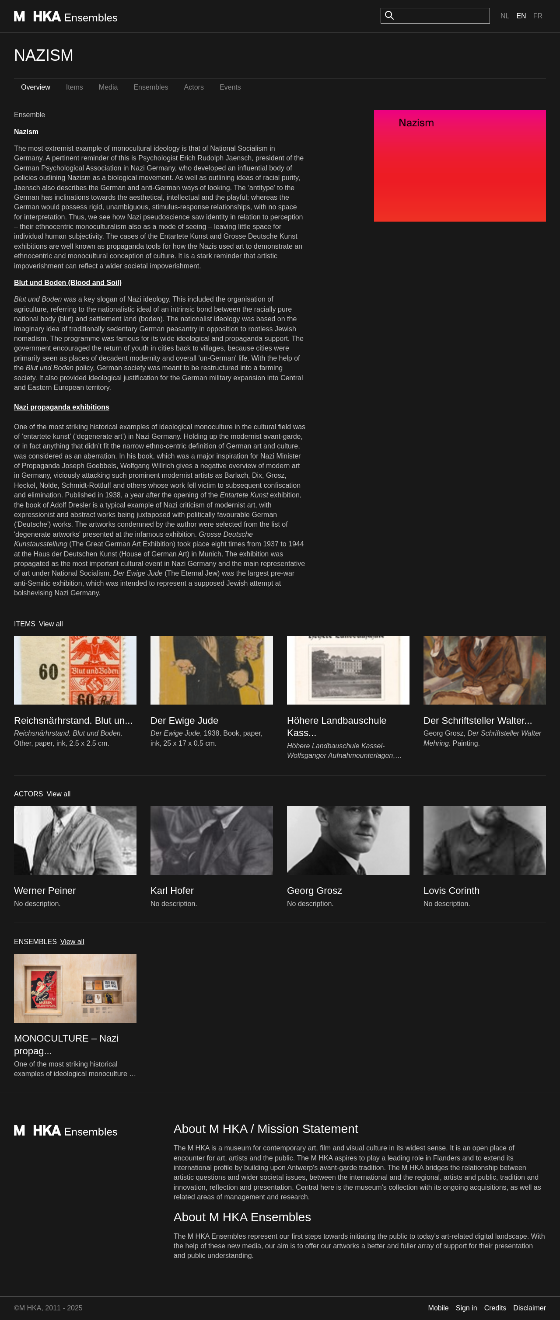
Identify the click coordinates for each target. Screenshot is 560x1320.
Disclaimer (529, 1308)
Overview (35, 87)
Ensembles (150, 87)
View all (51, 624)
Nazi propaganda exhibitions (61, 407)
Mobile (438, 1308)
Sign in (466, 1308)
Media (108, 87)
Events (230, 87)
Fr (537, 16)
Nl (504, 16)
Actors (194, 87)
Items (74, 87)
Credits (495, 1308)
